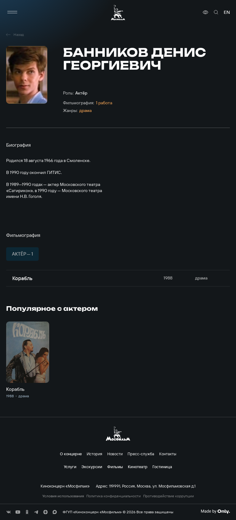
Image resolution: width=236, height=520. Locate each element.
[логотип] (118, 12)
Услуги (70, 466)
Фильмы (115, 466)
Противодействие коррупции (168, 496)
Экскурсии (91, 466)
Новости (115, 453)
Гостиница (162, 466)
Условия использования (63, 496)
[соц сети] (8, 512)
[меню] (12, 12)
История (94, 453)
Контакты (167, 453)
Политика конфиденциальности (113, 496)
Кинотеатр (138, 466)
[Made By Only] (215, 511)
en (227, 12)
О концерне (71, 453)
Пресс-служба (141, 453)
